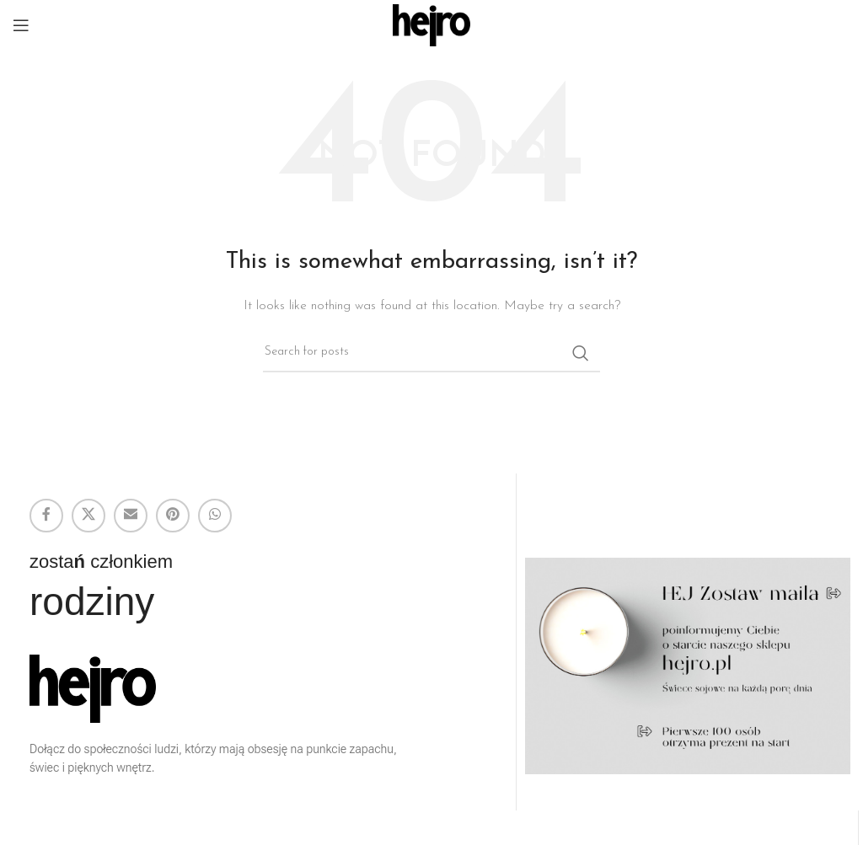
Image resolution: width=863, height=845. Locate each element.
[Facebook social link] (46, 515)
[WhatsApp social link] (215, 515)
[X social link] (88, 515)
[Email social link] (130, 515)
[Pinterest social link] (173, 515)
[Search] (431, 353)
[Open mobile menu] (21, 25)
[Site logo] (432, 25)
